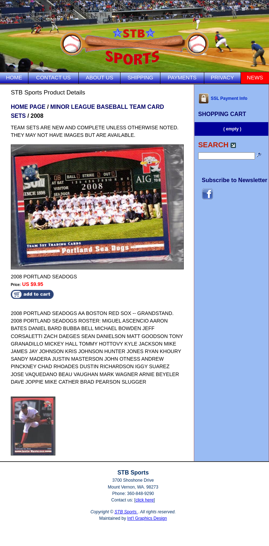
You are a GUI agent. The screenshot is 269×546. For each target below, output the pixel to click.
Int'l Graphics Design (147, 518)
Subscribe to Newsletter (234, 180)
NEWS (255, 77)
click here (145, 500)
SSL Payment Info (222, 98)
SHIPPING (141, 77)
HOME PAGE (28, 107)
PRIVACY (222, 77)
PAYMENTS (182, 77)
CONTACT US (53, 77)
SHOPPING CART (222, 114)
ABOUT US (99, 77)
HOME (14, 77)
